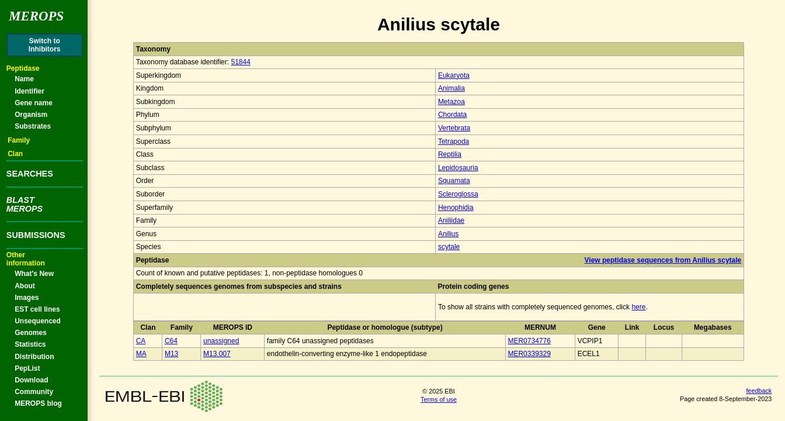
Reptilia (449, 154)
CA (141, 341)
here (638, 307)
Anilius (448, 234)
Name (24, 79)
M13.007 (217, 354)
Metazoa (451, 102)
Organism (31, 115)
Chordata (452, 115)
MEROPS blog (38, 403)
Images (27, 298)
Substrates (33, 126)
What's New (34, 274)
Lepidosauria (458, 168)
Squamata (454, 181)
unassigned (221, 341)
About (25, 286)
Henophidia (456, 207)
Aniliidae (451, 220)
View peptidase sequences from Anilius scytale (663, 260)
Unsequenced (38, 321)
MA (141, 354)
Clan (15, 154)
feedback (759, 390)
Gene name (34, 103)
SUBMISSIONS (35, 235)
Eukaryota (454, 75)
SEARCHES (29, 173)
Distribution (34, 357)
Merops (36, 16)
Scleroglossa (458, 194)
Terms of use (439, 399)
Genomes (31, 333)
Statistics (30, 344)
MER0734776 (529, 341)
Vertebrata (454, 128)
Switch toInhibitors (45, 45)
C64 (171, 341)
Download (31, 380)
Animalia (451, 88)
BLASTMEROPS (24, 204)
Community (34, 392)
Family (19, 140)
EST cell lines (37, 309)
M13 (171, 354)
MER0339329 (529, 354)
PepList (27, 368)
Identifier (29, 91)
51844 (240, 62)
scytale (449, 247)
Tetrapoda (453, 141)
